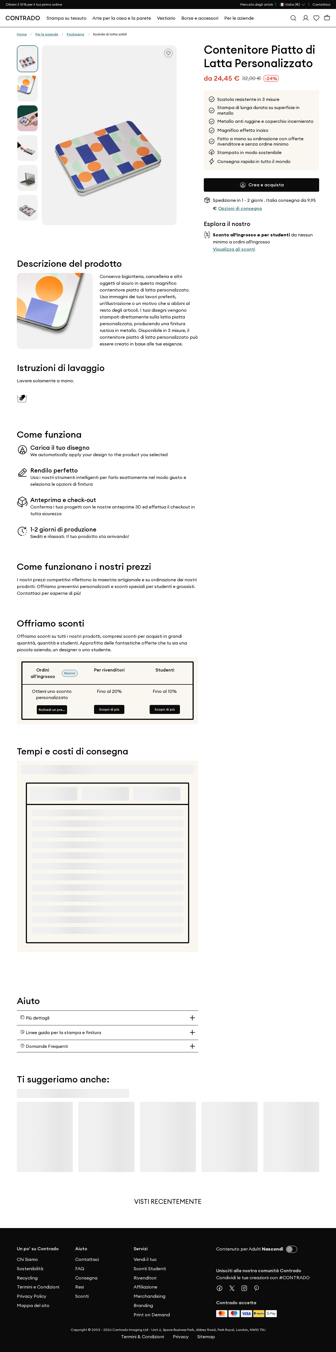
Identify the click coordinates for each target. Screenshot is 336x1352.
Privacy (181, 1336)
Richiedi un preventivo (53, 709)
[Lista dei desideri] (316, 18)
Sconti (82, 1296)
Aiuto (81, 1249)
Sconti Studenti (150, 1268)
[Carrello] (327, 18)
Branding (143, 1305)
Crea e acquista (261, 185)
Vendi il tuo (145, 1259)
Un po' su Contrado (38, 1249)
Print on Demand (152, 1314)
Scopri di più (109, 709)
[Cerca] (293, 18)
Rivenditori (145, 1278)
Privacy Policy (31, 1296)
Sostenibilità (30, 1268)
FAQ (79, 1268)
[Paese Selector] (293, 4)
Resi (79, 1287)
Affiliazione (145, 1287)
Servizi (141, 1249)
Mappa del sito (33, 1305)
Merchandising (149, 1296)
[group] (27, 58)
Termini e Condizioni (38, 1287)
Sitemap (206, 1336)
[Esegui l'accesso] (305, 18)
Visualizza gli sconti (234, 249)
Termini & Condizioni (142, 1336)
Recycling (27, 1278)
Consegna (86, 1278)
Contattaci (321, 4)
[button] (109, 135)
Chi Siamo (27, 1259)
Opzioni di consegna (240, 208)
